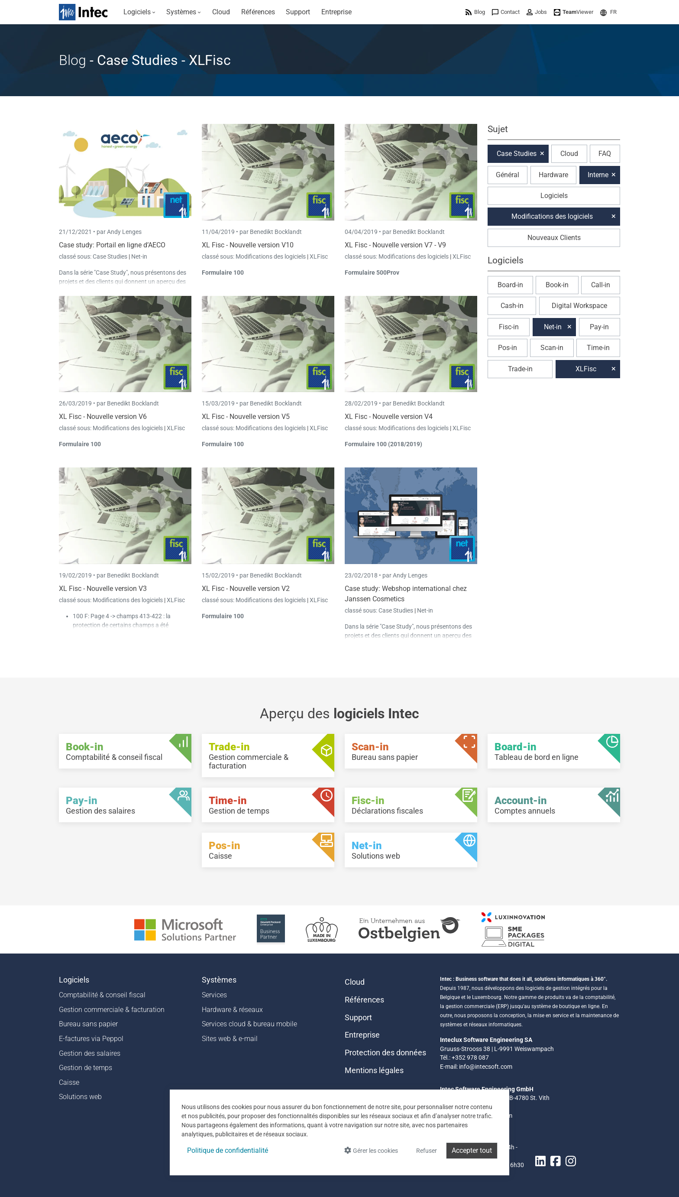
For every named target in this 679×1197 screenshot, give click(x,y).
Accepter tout (472, 1150)
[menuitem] (139, 12)
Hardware (553, 175)
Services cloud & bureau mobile (249, 1024)
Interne (598, 175)
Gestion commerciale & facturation (112, 1010)
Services (214, 995)
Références (364, 1000)
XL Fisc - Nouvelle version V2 (246, 588)
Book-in (557, 285)
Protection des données (385, 1052)
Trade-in (520, 369)
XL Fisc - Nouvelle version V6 (103, 416)
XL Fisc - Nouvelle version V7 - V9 (395, 245)
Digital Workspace (579, 306)
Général (507, 175)
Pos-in (507, 348)
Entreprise (362, 1035)
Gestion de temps (85, 1068)
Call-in (600, 285)
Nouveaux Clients (554, 238)
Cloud (569, 153)
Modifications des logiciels (271, 256)
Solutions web (80, 1097)
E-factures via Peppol (91, 1039)
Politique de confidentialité (227, 1150)
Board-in (510, 285)
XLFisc (319, 256)
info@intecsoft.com (485, 1066)
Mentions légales (374, 1070)
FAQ (604, 153)
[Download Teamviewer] (573, 12)
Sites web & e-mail (230, 1039)
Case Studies (111, 256)
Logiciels (554, 195)
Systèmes (219, 980)
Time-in (598, 348)
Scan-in (551, 348)
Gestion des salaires (89, 1053)
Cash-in (512, 306)
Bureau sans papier (88, 1024)
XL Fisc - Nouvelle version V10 (248, 245)
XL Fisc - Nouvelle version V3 (103, 588)
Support (358, 1017)
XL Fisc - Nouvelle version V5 (246, 416)
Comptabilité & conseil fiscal (102, 995)
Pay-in (599, 327)
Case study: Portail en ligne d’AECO (112, 245)
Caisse (69, 1082)
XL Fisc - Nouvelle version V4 (389, 416)
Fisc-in (509, 327)
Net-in (139, 256)
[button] (608, 12)
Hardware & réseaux (232, 1010)
